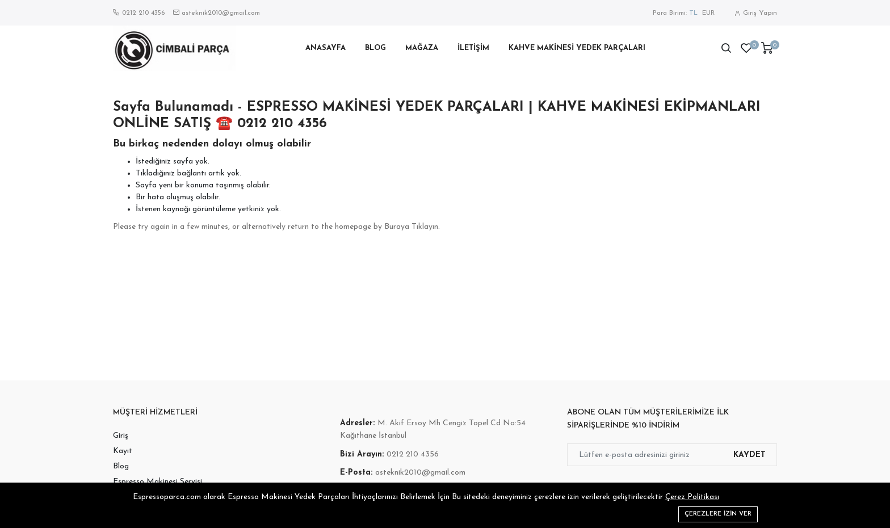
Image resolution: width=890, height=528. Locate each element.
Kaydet (749, 455)
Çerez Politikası (692, 497)
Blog (375, 48)
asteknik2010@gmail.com (221, 13)
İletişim (473, 48)
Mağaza (421, 48)
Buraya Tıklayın (411, 227)
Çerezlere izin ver (718, 514)
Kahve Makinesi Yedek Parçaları (577, 48)
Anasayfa (325, 48)
